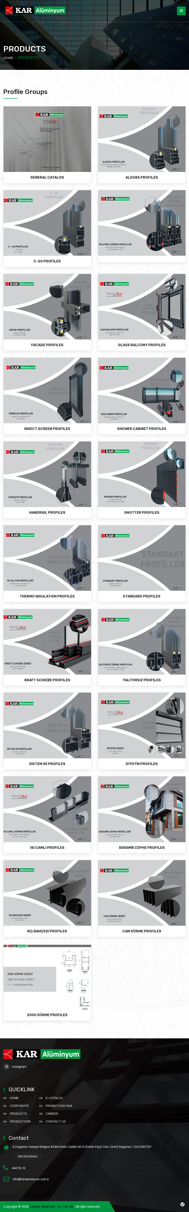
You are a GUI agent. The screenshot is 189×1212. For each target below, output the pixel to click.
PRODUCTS (18, 1113)
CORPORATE (19, 1106)
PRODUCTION (20, 1121)
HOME (8, 58)
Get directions (27, 1156)
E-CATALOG (54, 1098)
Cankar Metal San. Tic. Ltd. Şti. (52, 1206)
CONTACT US (56, 1121)
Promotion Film (59, 1106)
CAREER (52, 1113)
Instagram (14, 1066)
